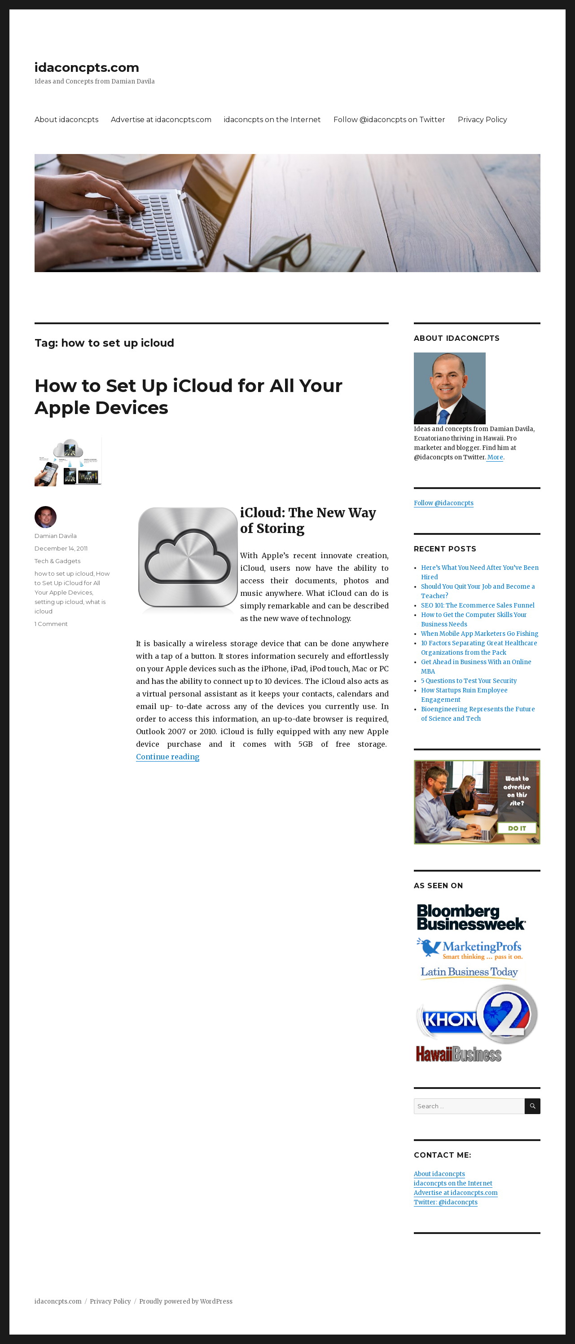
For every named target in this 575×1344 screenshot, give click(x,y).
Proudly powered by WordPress (186, 1301)
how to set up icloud (64, 573)
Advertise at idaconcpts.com (161, 119)
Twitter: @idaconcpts (446, 1202)
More (494, 457)
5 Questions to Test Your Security (469, 681)
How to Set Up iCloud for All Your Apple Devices (72, 583)
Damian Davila (56, 535)
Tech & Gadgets (57, 560)
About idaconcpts (66, 119)
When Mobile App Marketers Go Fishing (480, 634)
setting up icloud (59, 601)
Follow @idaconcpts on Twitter (389, 119)
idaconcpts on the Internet (272, 119)
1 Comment (51, 623)
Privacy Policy (482, 119)
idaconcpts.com (87, 67)
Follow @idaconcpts (444, 503)
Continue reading (167, 756)
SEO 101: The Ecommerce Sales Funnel (478, 605)
